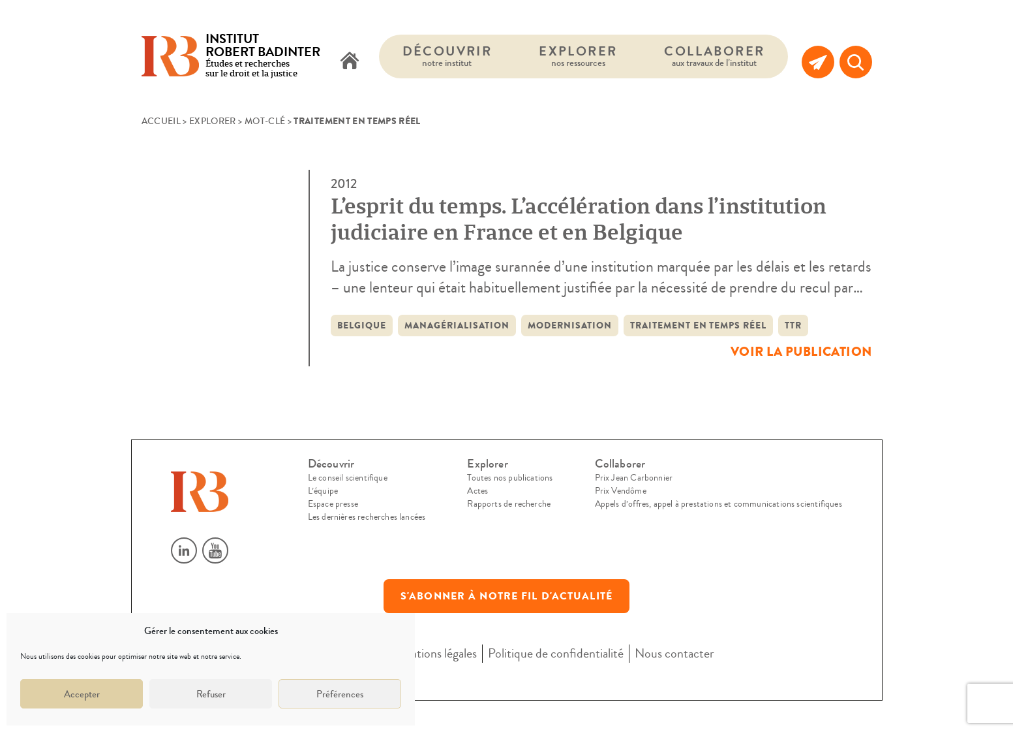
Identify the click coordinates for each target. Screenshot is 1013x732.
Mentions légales (435, 653)
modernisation (570, 325)
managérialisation (456, 325)
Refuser (211, 694)
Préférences (339, 694)
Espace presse (333, 504)
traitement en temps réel (698, 325)
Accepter (82, 694)
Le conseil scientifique (347, 478)
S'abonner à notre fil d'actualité (506, 596)
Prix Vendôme (620, 491)
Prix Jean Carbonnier (634, 478)
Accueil (161, 121)
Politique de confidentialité (556, 653)
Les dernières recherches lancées (367, 517)
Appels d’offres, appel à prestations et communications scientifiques (718, 504)
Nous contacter (674, 653)
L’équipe (323, 491)
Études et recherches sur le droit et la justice (262, 56)
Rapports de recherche (509, 504)
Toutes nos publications (509, 478)
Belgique (362, 325)
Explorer (578, 56)
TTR (793, 325)
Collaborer (714, 56)
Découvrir (447, 56)
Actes (477, 491)
